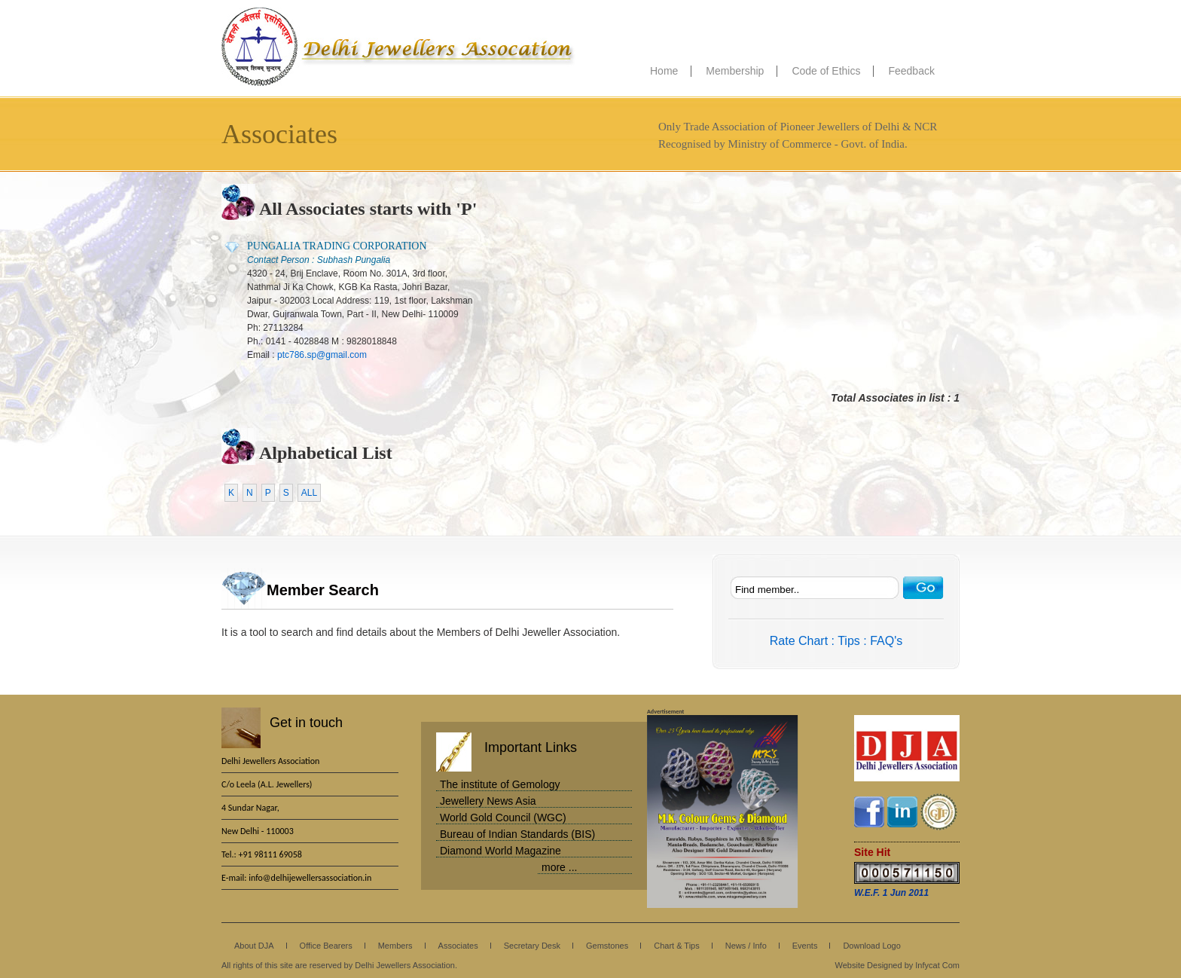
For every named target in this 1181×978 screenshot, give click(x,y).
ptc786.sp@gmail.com (322, 355)
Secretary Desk (532, 945)
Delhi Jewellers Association (398, 47)
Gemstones (607, 945)
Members (395, 945)
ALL (309, 492)
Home (664, 71)
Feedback (911, 71)
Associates (458, 945)
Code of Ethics (826, 71)
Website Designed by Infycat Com (897, 965)
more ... (559, 867)
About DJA (254, 945)
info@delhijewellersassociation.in (310, 878)
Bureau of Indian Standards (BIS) (517, 834)
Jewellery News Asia (488, 801)
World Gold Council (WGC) (503, 817)
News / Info (746, 945)
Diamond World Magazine (500, 851)
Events (805, 945)
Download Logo (871, 945)
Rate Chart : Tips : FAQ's (836, 640)
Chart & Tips (677, 945)
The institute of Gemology (500, 784)
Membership (735, 71)
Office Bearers (326, 945)
